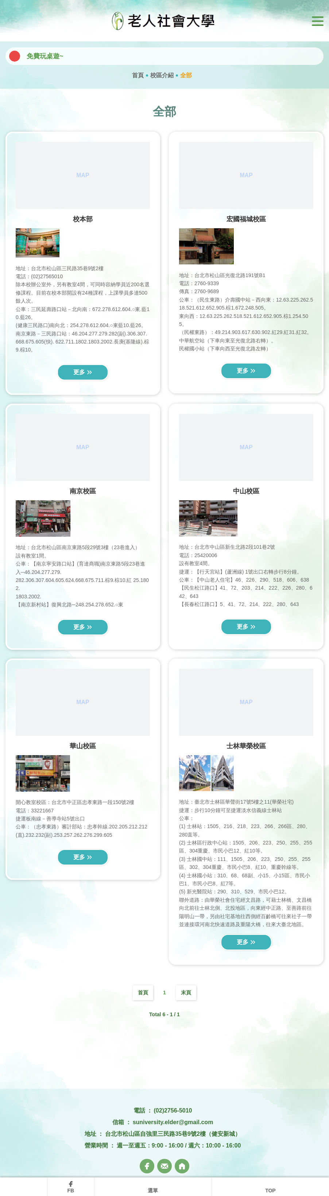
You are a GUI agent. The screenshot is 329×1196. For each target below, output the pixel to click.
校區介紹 (162, 75)
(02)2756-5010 (173, 1110)
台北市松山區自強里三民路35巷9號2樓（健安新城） (173, 1134)
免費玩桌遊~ (45, 56)
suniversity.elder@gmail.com (173, 1122)
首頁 (138, 75)
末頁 (186, 992)
